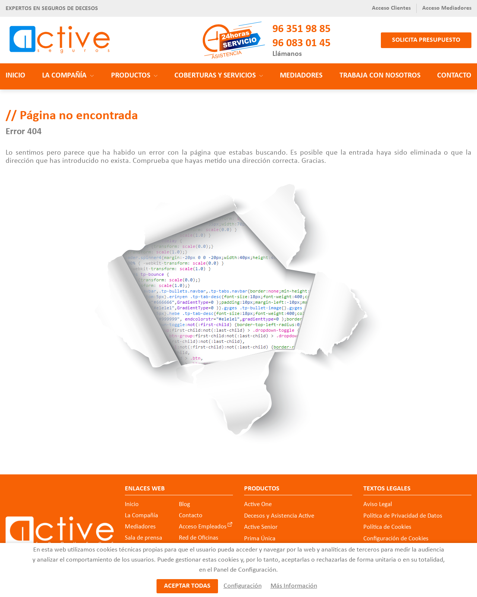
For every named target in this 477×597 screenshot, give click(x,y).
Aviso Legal (377, 504)
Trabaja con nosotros (379, 75)
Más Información (293, 586)
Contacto (454, 75)
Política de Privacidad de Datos (402, 516)
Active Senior (261, 527)
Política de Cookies (387, 527)
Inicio (15, 75)
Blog (184, 504)
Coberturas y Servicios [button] (218, 75)
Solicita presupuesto (426, 40)
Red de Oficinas (198, 538)
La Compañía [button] (68, 75)
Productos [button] (134, 75)
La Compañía (141, 515)
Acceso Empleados (203, 527)
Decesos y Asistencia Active (279, 516)
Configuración (242, 586)
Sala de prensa (143, 538)
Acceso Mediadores (446, 8)
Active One (258, 504)
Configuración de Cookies (396, 539)
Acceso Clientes (391, 8)
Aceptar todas (187, 586)
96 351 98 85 (301, 29)
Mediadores (301, 75)
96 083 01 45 (301, 43)
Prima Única (259, 539)
